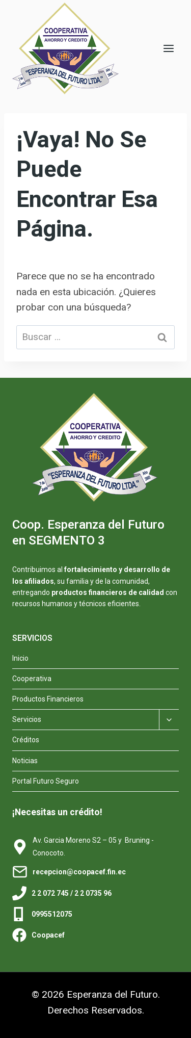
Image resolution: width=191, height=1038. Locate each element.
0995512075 (52, 914)
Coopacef (48, 935)
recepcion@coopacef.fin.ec (79, 872)
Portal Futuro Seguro (45, 781)
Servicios (26, 719)
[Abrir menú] (168, 48)
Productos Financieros (48, 699)
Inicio (20, 658)
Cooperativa (31, 678)
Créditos (25, 740)
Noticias (25, 761)
